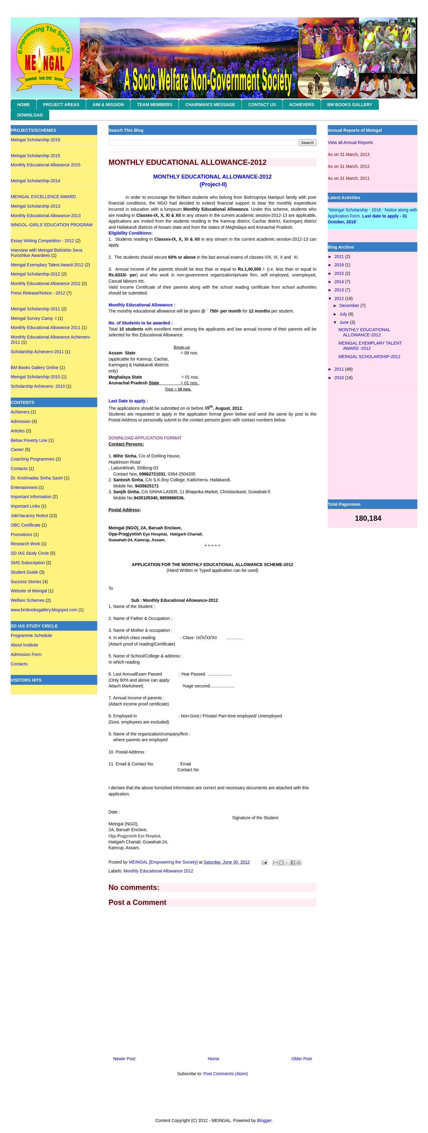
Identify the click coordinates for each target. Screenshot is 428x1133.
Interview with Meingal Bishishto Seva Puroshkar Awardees (46, 253)
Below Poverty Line (29, 440)
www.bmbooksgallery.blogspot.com (44, 609)
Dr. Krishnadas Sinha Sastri (37, 478)
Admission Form (26, 654)
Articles (18, 430)
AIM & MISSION (108, 104)
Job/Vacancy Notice (29, 515)
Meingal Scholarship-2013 (35, 206)
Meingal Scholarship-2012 (35, 274)
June (344, 322)
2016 (339, 264)
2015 (339, 273)
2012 (339, 298)
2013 (339, 289)
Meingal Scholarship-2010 (35, 376)
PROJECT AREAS (61, 104)
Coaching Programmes (32, 459)
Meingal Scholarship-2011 (35, 308)
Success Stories (26, 581)
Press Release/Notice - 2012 (38, 293)
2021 (339, 256)
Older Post (302, 1058)
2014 (339, 281)
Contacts (19, 468)
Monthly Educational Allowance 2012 (158, 870)
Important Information (31, 496)
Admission (21, 421)
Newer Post (124, 1058)
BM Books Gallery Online (34, 367)
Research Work (25, 543)
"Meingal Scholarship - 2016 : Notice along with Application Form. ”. (372, 217)
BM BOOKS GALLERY (349, 104)
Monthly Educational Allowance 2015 (45, 164)
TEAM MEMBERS (154, 104)
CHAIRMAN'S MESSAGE (210, 104)
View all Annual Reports (350, 142)
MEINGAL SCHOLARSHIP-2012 (369, 356)
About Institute (24, 644)
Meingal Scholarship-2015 (35, 155)
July (343, 314)
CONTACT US (262, 104)
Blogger (264, 1120)
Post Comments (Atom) (225, 1073)
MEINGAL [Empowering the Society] (164, 862)
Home (213, 1058)
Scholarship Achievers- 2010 (38, 386)
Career (17, 449)
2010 (339, 377)
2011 (339, 369)
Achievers (20, 411)
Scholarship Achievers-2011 (37, 351)
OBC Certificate (25, 525)
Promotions (21, 534)
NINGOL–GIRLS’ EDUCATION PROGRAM (52, 224)
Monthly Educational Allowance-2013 (46, 215)
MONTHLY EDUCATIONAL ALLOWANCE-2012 (364, 332)
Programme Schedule (31, 635)
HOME (23, 104)
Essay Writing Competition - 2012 (42, 240)
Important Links (25, 506)
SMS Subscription (28, 562)
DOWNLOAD (30, 115)
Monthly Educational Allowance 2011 (45, 327)
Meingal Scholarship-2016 (35, 139)
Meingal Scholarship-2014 (35, 180)
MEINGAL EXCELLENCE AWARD (43, 196)
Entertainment (24, 487)
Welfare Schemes (27, 600)
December (349, 305)
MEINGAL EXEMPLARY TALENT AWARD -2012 (370, 346)
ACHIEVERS (301, 104)
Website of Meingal (29, 590)
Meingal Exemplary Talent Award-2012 (47, 264)
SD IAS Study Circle (30, 553)
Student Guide (24, 572)
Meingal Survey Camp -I (34, 318)
